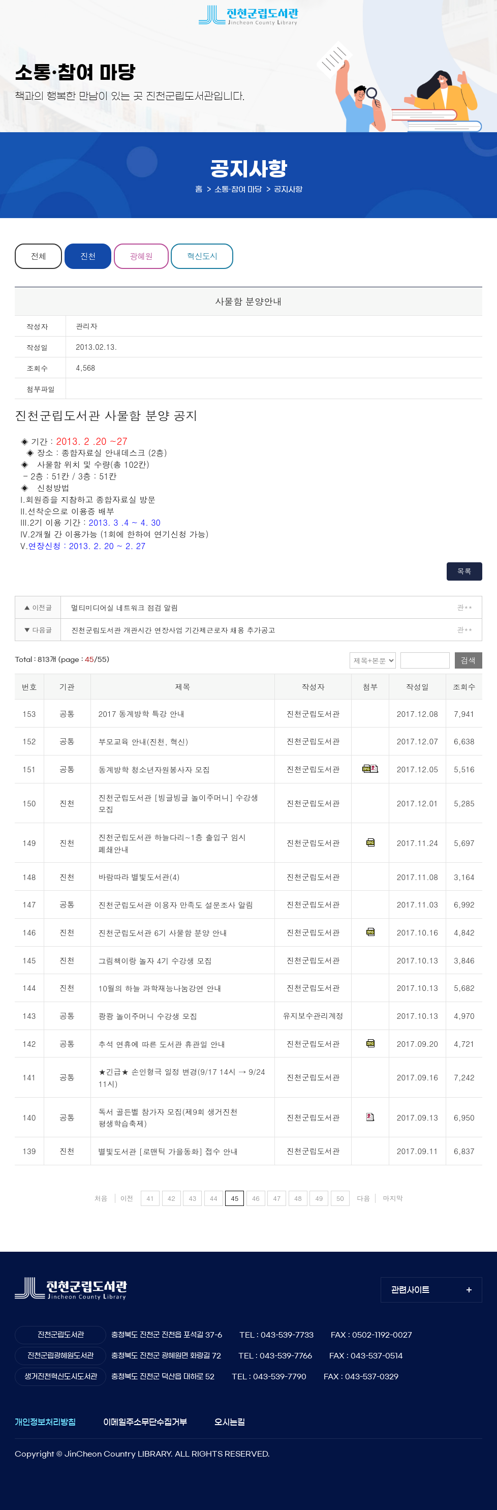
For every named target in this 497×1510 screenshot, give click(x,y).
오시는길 (229, 1422)
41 (150, 1198)
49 (319, 1198)
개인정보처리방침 (45, 1422)
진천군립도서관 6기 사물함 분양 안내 (163, 932)
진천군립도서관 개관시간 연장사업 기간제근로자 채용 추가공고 (173, 630)
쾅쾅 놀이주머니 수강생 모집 (148, 1016)
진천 (88, 256)
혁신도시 (202, 256)
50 (340, 1198)
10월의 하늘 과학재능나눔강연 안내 (160, 988)
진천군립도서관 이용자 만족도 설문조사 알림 (176, 904)
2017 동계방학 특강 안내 (142, 714)
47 (277, 1198)
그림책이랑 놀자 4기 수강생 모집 (155, 960)
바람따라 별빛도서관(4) (139, 877)
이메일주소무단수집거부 (145, 1422)
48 (298, 1198)
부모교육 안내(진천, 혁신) (144, 741)
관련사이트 (410, 1290)
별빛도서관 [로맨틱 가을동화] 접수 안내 (168, 1151)
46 (256, 1198)
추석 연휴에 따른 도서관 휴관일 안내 (162, 1044)
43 (192, 1198)
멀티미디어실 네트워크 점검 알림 (124, 607)
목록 (464, 571)
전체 (38, 256)
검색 (468, 660)
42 (171, 1198)
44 (214, 1198)
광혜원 (141, 256)
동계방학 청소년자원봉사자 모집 (154, 769)
